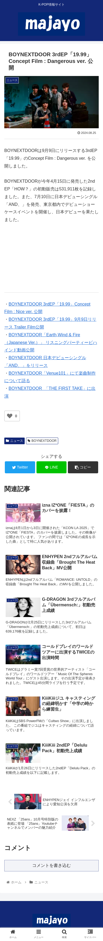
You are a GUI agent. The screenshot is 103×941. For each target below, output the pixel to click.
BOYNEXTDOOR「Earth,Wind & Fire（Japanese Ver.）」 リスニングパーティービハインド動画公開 (50, 343)
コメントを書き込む (51, 865)
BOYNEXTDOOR (42, 441)
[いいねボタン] (10, 416)
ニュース (14, 441)
